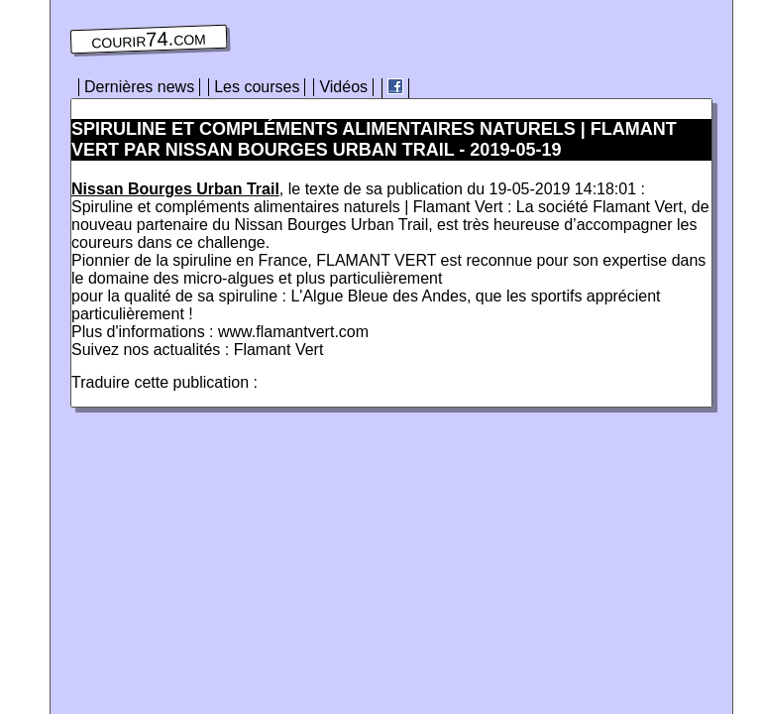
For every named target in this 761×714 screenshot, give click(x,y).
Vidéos (343, 86)
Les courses (256, 86)
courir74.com (148, 40)
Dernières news (139, 86)
